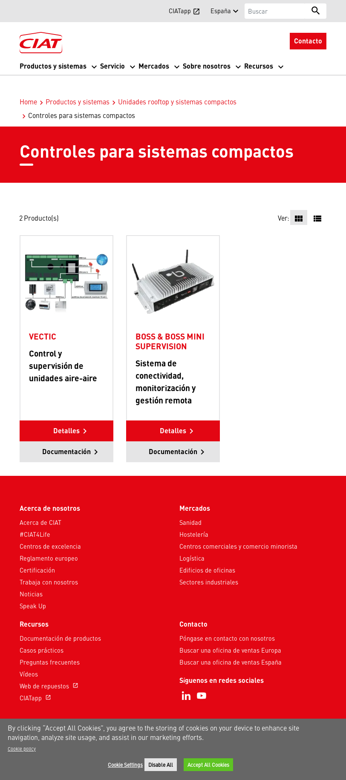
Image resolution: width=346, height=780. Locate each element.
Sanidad (190, 504)
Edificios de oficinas (207, 552)
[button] (25, 11)
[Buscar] (275, 11)
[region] (173, 749)
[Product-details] (66, 263)
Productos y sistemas (78, 83)
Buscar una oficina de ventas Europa (230, 632)
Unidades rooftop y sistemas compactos (177, 83)
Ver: (283, 199)
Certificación (37, 552)
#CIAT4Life (35, 516)
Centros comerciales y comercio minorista (238, 528)
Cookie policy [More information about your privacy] (22, 748)
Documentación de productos (60, 620)
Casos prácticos (41, 632)
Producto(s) (41, 199)
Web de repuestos (50, 668)
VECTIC (42, 318)
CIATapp (36, 680)
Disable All (160, 764)
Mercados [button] (153, 66)
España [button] (220, 10)
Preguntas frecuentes (50, 644)
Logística (192, 540)
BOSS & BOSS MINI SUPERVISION (170, 323)
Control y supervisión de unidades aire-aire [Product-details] (63, 347)
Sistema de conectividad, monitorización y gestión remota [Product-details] (166, 363)
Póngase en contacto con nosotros (227, 620)
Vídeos (29, 656)
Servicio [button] (112, 66)
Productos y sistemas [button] (53, 66)
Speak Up (33, 588)
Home (28, 83)
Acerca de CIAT (40, 504)
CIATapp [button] (184, 10)
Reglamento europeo (49, 540)
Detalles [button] (66, 412)
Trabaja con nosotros (49, 564)
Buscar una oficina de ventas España (230, 644)
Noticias (31, 576)
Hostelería (193, 516)
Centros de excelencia (50, 528)
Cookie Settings (125, 764)
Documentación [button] (66, 433)
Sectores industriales (208, 564)
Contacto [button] (308, 41)
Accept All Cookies (208, 764)
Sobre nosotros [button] (207, 66)
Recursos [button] (258, 66)
